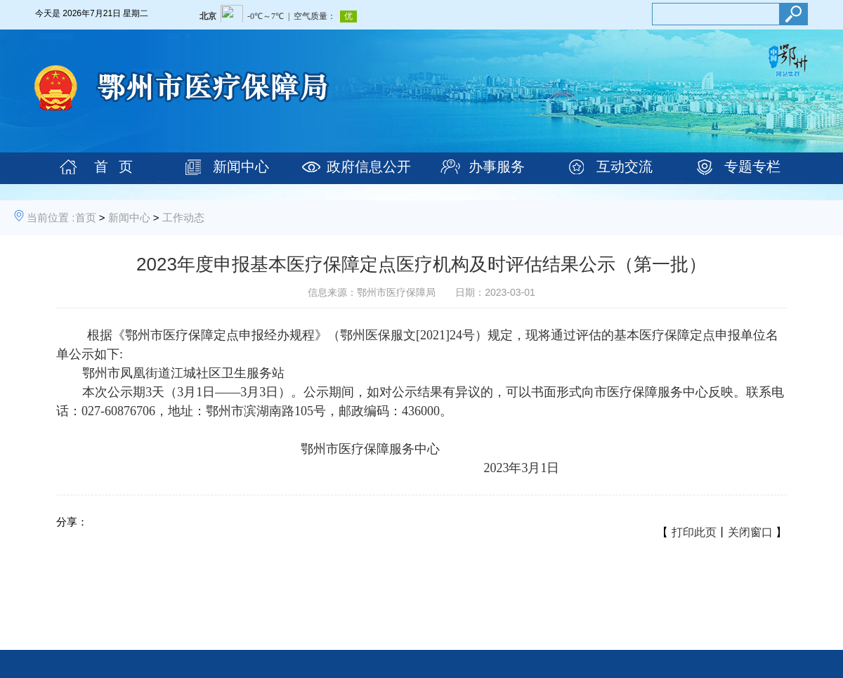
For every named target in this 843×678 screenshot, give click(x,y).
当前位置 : (50, 217)
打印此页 (694, 532)
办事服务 (497, 166)
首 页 (113, 166)
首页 (85, 217)
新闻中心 (241, 166)
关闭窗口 (750, 532)
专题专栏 (752, 166)
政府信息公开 (369, 166)
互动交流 (624, 166)
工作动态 (183, 217)
